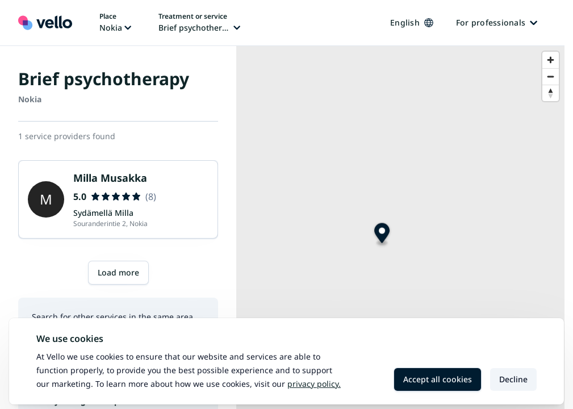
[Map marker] (382, 235)
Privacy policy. (314, 383)
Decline (513, 379)
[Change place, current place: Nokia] (115, 22)
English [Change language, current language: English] (411, 22)
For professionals (496, 22)
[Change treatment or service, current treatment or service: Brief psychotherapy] (199, 22)
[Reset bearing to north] (550, 93)
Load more (118, 272)
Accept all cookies (437, 379)
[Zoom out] (550, 76)
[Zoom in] (550, 60)
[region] (400, 227)
